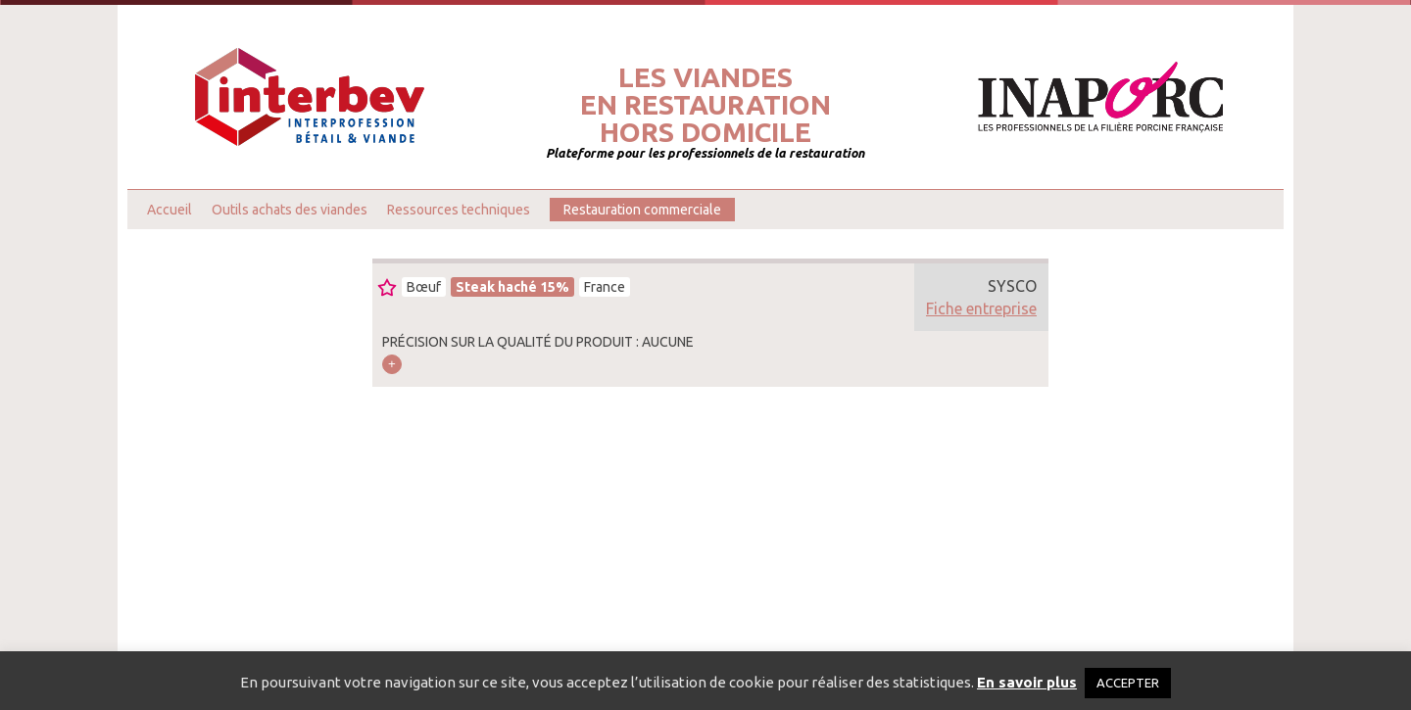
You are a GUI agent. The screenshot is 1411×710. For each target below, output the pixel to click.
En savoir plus (1027, 682)
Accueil (169, 209)
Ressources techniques (458, 209)
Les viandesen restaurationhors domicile (705, 105)
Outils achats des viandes (289, 209)
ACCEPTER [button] (1127, 682)
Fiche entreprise (981, 308)
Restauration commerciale (642, 209)
